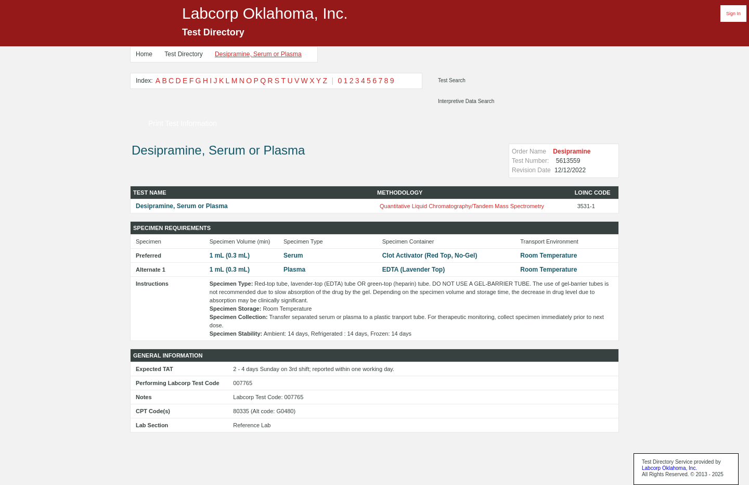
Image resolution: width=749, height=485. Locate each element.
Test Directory (183, 54)
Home (144, 54)
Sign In (733, 13)
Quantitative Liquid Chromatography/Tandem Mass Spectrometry (462, 206)
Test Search (452, 80)
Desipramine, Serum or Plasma (258, 54)
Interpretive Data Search (466, 101)
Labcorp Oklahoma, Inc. (669, 468)
